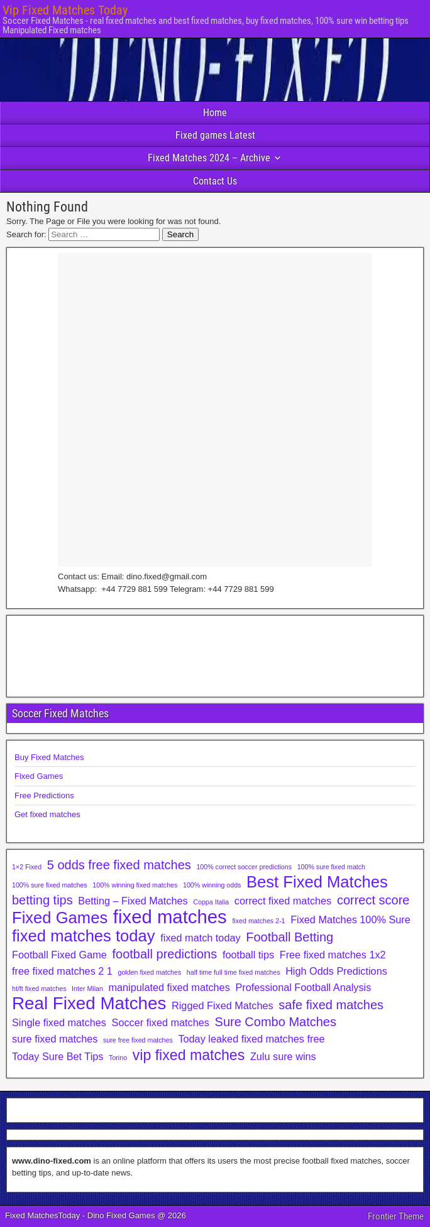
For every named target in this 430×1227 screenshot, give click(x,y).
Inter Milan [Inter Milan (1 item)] (87, 988)
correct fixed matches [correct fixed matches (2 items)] (282, 900)
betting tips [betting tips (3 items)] (42, 900)
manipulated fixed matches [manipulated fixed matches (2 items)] (168, 987)
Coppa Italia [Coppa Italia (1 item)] (211, 902)
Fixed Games (38, 776)
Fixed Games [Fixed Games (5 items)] (60, 917)
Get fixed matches (47, 814)
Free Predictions (44, 795)
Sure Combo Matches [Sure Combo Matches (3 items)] (275, 1022)
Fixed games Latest (215, 135)
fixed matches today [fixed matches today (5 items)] (83, 935)
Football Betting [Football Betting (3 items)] (289, 937)
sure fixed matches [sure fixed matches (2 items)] (54, 1038)
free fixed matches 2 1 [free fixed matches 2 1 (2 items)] (62, 971)
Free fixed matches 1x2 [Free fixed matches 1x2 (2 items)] (333, 954)
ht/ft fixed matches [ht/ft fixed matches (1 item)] (39, 988)
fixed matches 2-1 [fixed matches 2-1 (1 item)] (258, 920)
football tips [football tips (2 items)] (248, 954)
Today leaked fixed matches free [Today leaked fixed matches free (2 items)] (251, 1038)
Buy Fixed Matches (49, 757)
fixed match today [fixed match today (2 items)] (200, 937)
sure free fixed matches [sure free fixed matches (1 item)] (138, 1040)
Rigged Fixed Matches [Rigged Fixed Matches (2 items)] (222, 1005)
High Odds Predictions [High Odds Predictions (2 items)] (336, 971)
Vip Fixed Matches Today (65, 10)
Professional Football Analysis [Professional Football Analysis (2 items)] (303, 987)
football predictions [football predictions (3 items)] (164, 954)
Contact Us (215, 181)
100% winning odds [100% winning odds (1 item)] (212, 885)
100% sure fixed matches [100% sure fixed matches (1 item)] (49, 885)
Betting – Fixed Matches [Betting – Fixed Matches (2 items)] (132, 900)
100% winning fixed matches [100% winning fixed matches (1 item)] (134, 885)
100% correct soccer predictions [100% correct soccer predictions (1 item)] (244, 867)
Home (215, 113)
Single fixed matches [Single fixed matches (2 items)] (59, 1022)
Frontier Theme (396, 1216)
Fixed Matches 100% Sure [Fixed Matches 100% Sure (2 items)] (350, 919)
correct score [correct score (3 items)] (373, 900)
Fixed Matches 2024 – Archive (209, 158)
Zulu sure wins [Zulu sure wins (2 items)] (283, 1056)
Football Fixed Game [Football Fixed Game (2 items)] (59, 954)
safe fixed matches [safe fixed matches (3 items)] (330, 1005)
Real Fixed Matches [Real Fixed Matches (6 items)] (89, 1003)
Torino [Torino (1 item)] (118, 1057)
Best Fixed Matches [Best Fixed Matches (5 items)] (317, 881)
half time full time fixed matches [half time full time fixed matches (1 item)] (233, 972)
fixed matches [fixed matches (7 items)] (170, 916)
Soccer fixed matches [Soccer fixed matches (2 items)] (160, 1022)
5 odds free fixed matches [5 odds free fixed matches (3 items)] (119, 865)
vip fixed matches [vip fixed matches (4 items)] (189, 1055)
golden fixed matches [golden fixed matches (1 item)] (150, 972)
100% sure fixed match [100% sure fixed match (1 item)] (331, 867)
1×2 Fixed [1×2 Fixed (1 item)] (26, 867)
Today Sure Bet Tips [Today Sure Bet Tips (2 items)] (57, 1056)
